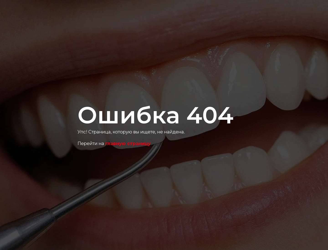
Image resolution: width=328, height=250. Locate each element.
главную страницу (128, 143)
